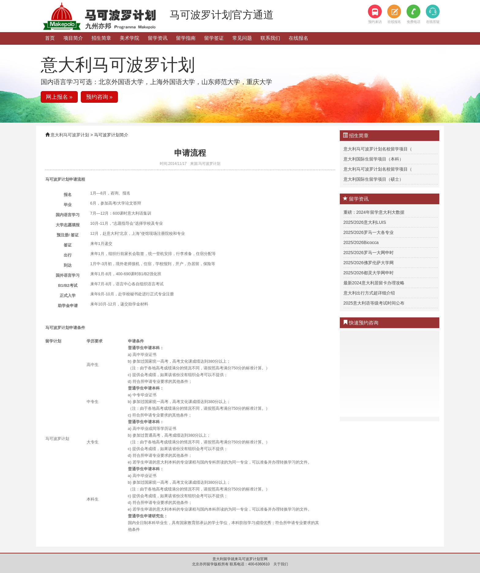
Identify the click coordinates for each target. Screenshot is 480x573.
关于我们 (280, 564)
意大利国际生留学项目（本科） (373, 159)
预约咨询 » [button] (99, 97)
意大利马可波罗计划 (70, 134)
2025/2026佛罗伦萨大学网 (368, 262)
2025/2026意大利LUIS (364, 222)
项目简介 (73, 38)
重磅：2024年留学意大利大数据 (373, 212)
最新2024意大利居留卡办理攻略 (373, 282)
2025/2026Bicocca (361, 242)
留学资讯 (157, 38)
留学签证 (214, 38)
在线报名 (298, 38)
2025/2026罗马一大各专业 (368, 232)
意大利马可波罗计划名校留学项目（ (377, 148)
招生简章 (101, 38)
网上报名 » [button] (59, 97)
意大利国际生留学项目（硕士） (373, 179)
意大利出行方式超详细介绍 (369, 292)
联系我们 (270, 38)
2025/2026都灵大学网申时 (368, 272)
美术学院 (129, 38)
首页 (50, 38)
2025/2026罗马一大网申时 (368, 252)
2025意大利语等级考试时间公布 (373, 303)
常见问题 (242, 38)
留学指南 (186, 38)
